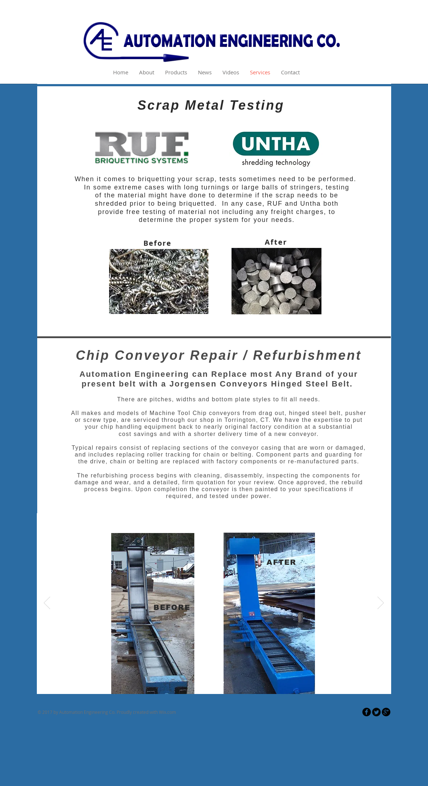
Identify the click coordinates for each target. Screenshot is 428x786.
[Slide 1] (205, 682)
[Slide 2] (214, 682)
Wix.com (167, 712)
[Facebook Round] (366, 712)
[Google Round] (386, 712)
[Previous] (47, 603)
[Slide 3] (222, 682)
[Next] (380, 603)
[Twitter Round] (376, 712)
